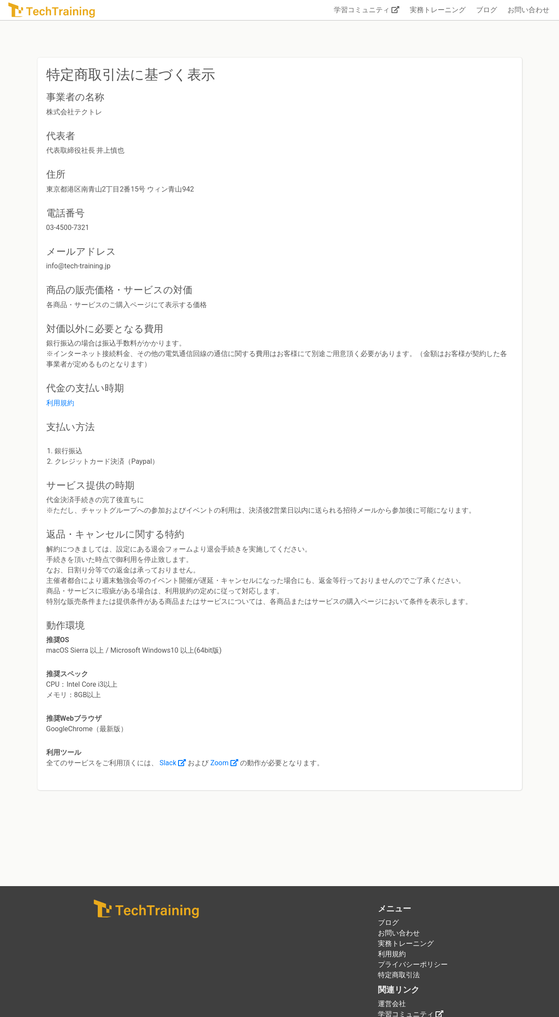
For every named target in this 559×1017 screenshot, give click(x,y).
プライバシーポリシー (413, 964)
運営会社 (392, 1004)
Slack (172, 763)
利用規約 (60, 403)
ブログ (486, 10)
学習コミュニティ (366, 10)
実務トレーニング (438, 10)
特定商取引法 (399, 975)
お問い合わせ (528, 10)
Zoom (224, 763)
